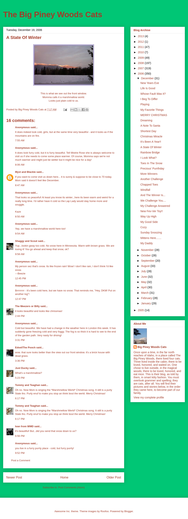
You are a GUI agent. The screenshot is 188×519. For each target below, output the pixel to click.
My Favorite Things (152, 109)
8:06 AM (19, 164)
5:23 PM (19, 377)
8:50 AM (19, 216)
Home (64, 477)
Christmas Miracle (151, 136)
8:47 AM (19, 185)
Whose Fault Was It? (153, 93)
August (145, 266)
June (144, 276)
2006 (141, 73)
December (147, 78)
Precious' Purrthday (152, 168)
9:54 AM (19, 233)
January (146, 303)
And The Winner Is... (152, 195)
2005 (141, 310)
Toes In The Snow (151, 163)
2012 (141, 41)
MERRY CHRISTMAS (153, 115)
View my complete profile (149, 397)
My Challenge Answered (155, 205)
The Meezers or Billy (27, 306)
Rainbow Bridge (150, 152)
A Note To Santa (150, 125)
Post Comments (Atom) (71, 487)
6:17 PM (19, 398)
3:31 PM (19, 340)
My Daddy (146, 243)
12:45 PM (20, 278)
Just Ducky (22, 368)
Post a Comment (20, 460)
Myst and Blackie (25, 171)
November (147, 249)
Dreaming (146, 120)
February (147, 298)
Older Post (114, 477)
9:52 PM (19, 452)
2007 (141, 68)
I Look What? (148, 157)
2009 (141, 57)
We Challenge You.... (153, 200)
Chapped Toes (149, 184)
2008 (141, 63)
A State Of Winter (151, 147)
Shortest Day (148, 131)
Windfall (145, 189)
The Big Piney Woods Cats (52, 14)
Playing (144, 104)
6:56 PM (19, 435)
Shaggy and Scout (26, 241)
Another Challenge (151, 179)
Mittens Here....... (150, 238)
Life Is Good (147, 88)
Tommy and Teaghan (27, 385)
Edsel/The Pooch (25, 347)
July (144, 271)
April (144, 287)
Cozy (143, 227)
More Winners (148, 173)
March (145, 292)
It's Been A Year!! (150, 141)
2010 (141, 52)
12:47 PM (20, 298)
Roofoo (104, 511)
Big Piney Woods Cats (151, 347)
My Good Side (149, 221)
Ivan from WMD (24, 426)
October (146, 255)
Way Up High (148, 216)
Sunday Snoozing (151, 232)
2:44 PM (19, 315)
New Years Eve (149, 83)
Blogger (128, 511)
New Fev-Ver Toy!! (151, 211)
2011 (141, 47)
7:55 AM (19, 140)
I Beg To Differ (149, 99)
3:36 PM (19, 360)
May (144, 282)
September (148, 260)
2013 (141, 36)
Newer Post (14, 477)
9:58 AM (19, 254)
